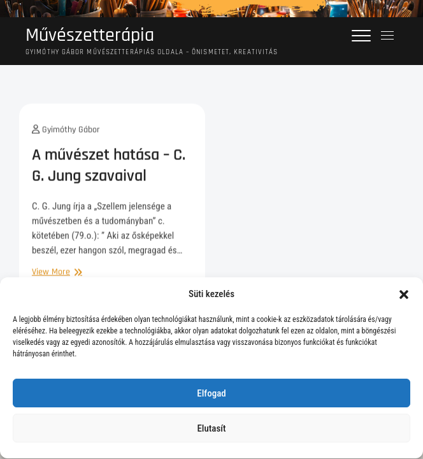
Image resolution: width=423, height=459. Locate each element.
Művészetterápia (89, 35)
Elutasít (211, 431)
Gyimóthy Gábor (66, 134)
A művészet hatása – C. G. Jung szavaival (108, 170)
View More (55, 276)
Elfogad (211, 396)
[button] (404, 296)
